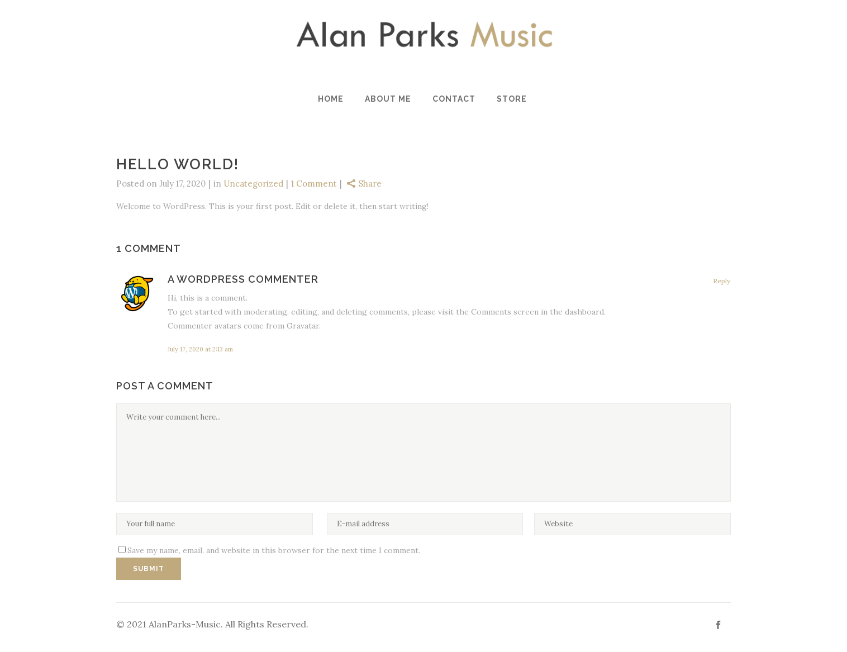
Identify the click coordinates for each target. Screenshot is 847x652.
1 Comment (314, 183)
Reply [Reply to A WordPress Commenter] (721, 281)
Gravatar (303, 326)
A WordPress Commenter (243, 279)
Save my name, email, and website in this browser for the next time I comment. (273, 550)
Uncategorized (253, 183)
